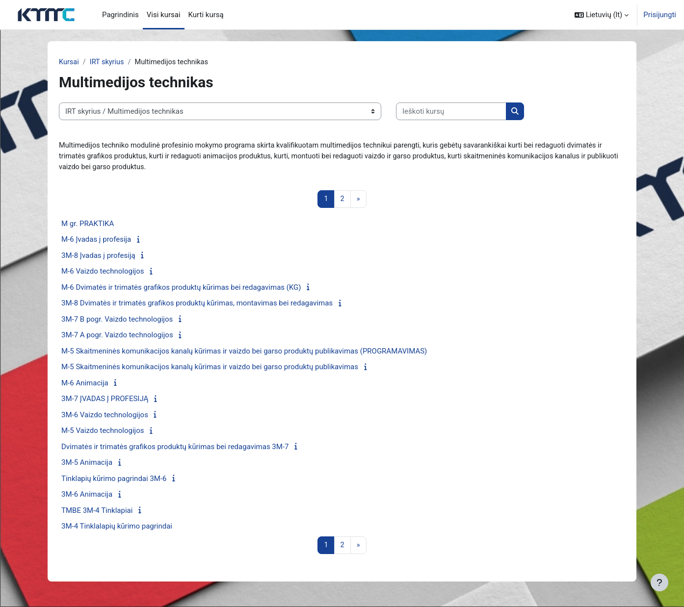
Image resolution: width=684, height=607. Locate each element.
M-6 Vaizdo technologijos (102, 273)
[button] (601, 14)
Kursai (69, 62)
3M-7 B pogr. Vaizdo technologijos (117, 320)
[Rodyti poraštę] (659, 582)
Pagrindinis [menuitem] (120, 14)
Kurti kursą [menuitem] (206, 14)
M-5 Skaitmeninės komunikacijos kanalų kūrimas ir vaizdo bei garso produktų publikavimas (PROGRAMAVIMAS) (244, 352)
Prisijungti (659, 14)
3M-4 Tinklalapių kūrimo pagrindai (116, 528)
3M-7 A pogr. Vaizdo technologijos (117, 336)
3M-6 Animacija (86, 496)
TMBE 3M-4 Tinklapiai (96, 511)
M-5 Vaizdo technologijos (102, 432)
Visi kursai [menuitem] (164, 14)
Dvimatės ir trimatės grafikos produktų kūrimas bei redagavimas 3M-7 (175, 448)
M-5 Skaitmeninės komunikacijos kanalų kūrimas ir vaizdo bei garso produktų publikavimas (209, 368)
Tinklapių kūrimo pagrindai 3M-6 (114, 480)
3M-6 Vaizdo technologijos (104, 416)
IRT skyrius (108, 62)
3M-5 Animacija (86, 464)
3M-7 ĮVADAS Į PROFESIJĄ (104, 400)
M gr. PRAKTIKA (87, 225)
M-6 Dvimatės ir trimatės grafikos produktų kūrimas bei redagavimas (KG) (181, 288)
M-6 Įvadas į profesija (96, 241)
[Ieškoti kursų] (451, 112)
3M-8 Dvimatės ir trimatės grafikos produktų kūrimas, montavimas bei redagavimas (197, 305)
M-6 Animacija (84, 384)
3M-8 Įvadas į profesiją (98, 257)
